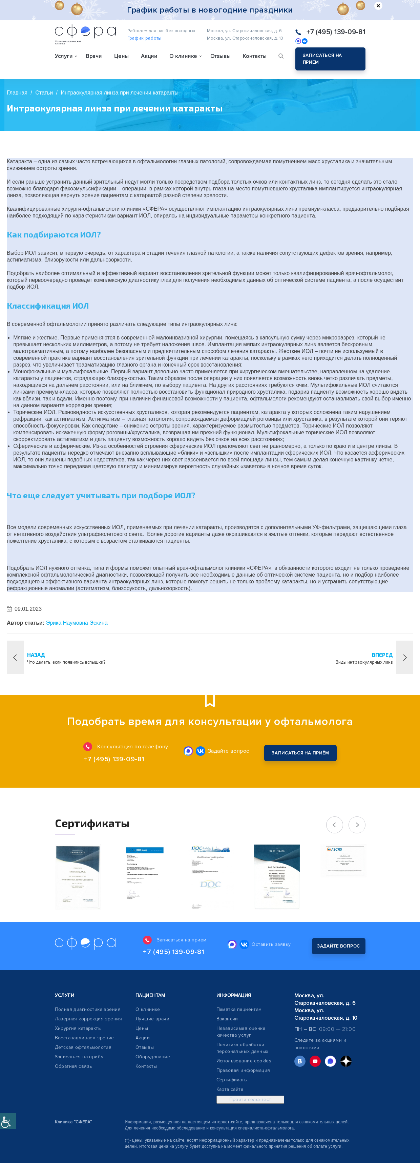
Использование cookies (244, 1061)
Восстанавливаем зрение (84, 1038)
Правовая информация (243, 1070)
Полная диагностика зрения (88, 1009)
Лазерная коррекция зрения (88, 1019)
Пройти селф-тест (250, 1099)
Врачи (94, 56)
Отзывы (220, 56)
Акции (149, 56)
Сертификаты (232, 1080)
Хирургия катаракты (78, 1028)
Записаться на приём (79, 1057)
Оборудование (152, 1057)
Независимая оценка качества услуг (241, 1031)
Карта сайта (230, 1089)
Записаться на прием (322, 59)
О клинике (147, 1009)
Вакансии (227, 1019)
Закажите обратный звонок (300, 753)
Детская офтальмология (83, 1047)
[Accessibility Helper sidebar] (8, 1121)
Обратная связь (73, 1066)
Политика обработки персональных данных (242, 1048)
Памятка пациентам (239, 1009)
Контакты (255, 56)
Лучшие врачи (152, 1019)
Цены (121, 56)
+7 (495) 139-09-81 (336, 32)
